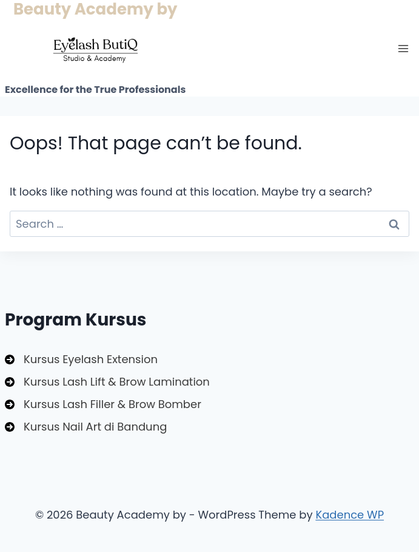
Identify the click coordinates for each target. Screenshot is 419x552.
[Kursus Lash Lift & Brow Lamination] (107, 381)
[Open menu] (403, 48)
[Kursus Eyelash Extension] (81, 359)
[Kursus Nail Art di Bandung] (86, 426)
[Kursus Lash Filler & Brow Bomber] (103, 404)
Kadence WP (349, 514)
